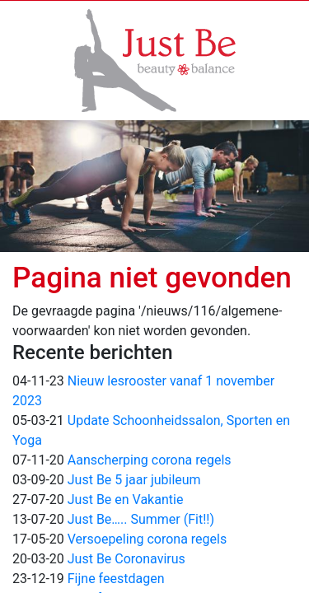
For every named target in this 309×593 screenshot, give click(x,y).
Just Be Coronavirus (126, 559)
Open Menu (28, 16)
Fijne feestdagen (116, 578)
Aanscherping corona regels (150, 460)
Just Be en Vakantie (126, 499)
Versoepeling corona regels (147, 539)
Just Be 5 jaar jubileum (134, 480)
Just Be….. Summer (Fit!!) (141, 519)
